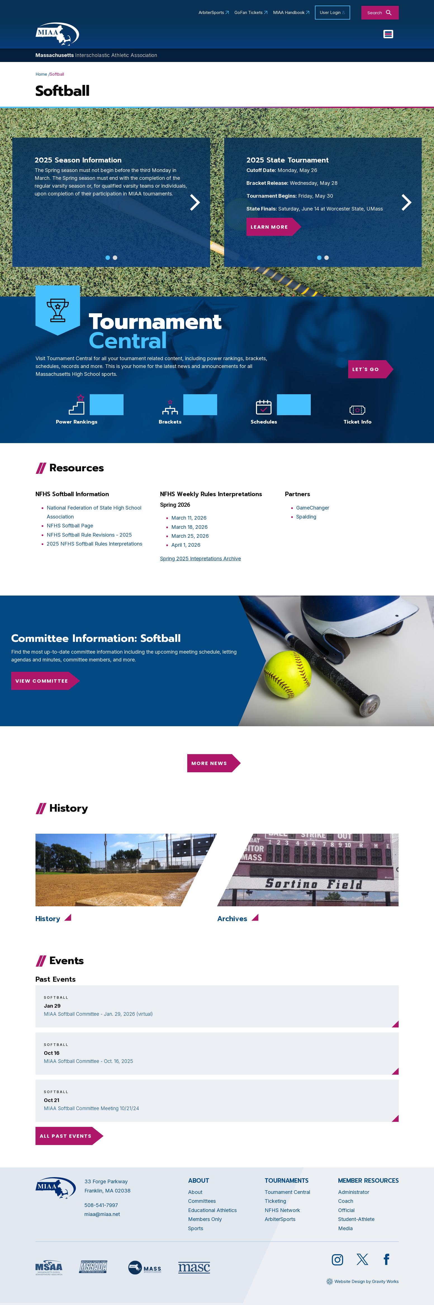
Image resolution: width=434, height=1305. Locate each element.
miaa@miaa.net (102, 1216)
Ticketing (275, 1203)
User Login (330, 12)
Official (346, 1212)
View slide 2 (115, 259)
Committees (255, 35)
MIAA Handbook (289, 12)
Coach (345, 1203)
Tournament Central (287, 1193)
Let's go (365, 370)
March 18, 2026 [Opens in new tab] (189, 528)
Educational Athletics (200, 35)
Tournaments (301, 35)
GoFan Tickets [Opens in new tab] (248, 12)
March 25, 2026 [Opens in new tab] (190, 537)
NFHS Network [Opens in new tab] (282, 1212)
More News (209, 764)
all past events (66, 1137)
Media (345, 1230)
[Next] (193, 204)
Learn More (269, 228)
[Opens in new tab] (264, 413)
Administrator (353, 1193)
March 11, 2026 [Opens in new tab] (189, 519)
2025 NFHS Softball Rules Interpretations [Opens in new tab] (94, 545)
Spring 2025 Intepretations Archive (200, 560)
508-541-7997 (101, 1207)
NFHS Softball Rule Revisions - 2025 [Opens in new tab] (89, 536)
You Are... (374, 35)
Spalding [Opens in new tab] (306, 518)
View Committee (41, 682)
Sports (340, 35)
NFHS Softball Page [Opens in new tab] (70, 527)
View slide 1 (107, 259)
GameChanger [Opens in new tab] (312, 509)
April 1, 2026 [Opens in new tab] (185, 546)
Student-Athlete (356, 1221)
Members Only (205, 1221)
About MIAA (144, 35)
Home (41, 75)
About (195, 1193)
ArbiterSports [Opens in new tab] (211, 12)
